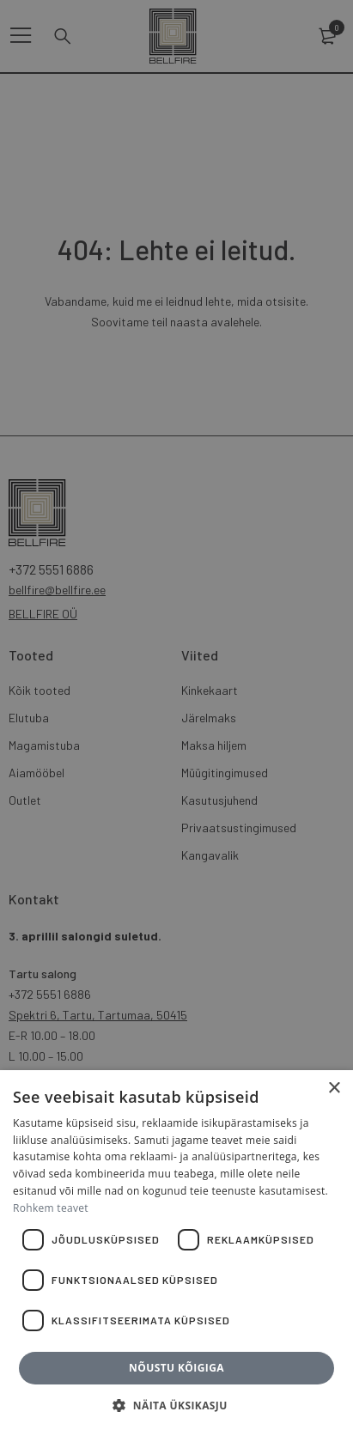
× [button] (333, 1088)
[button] (176, 1406)
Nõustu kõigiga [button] (176, 1367)
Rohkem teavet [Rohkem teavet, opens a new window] (50, 1208)
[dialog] (176, 718)
